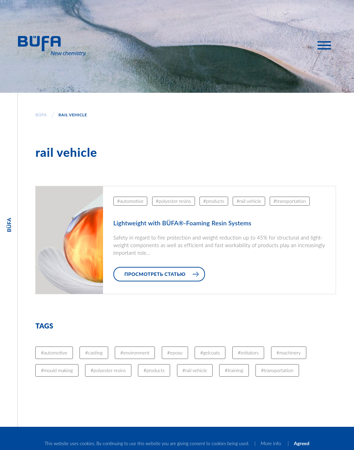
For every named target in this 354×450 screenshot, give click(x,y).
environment (136, 353)
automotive (131, 201)
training (235, 370)
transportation (291, 201)
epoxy (176, 353)
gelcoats (211, 353)
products (215, 201)
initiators (250, 353)
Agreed (301, 443)
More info (271, 443)
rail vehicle (250, 201)
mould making (58, 370)
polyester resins (175, 201)
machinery (290, 353)
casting (95, 353)
